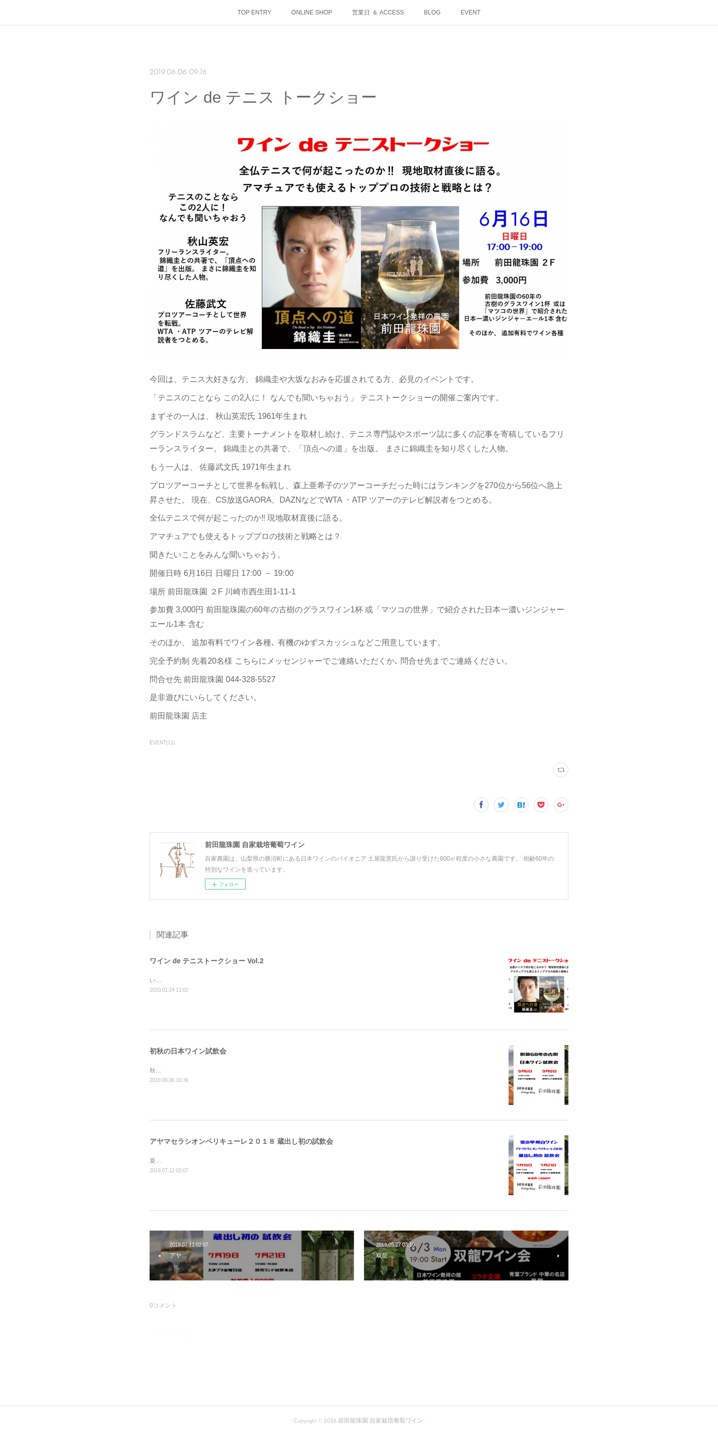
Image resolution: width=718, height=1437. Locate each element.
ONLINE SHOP (311, 12)
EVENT (471, 12)
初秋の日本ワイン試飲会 (188, 1051)
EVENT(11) (162, 742)
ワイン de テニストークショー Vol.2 (206, 961)
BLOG (432, 12)
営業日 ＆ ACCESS (378, 12)
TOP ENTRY (254, 12)
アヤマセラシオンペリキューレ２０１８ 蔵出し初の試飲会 (241, 1141)
